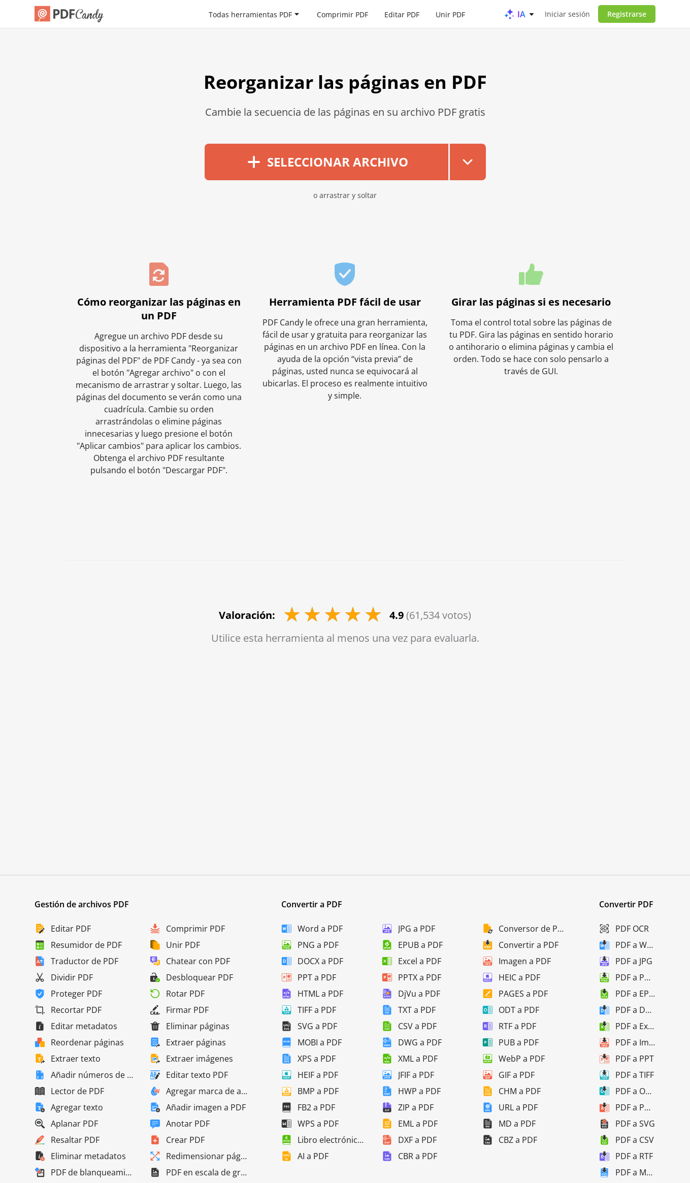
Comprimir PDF (342, 14)
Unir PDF (450, 14)
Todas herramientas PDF (250, 14)
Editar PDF (401, 14)
